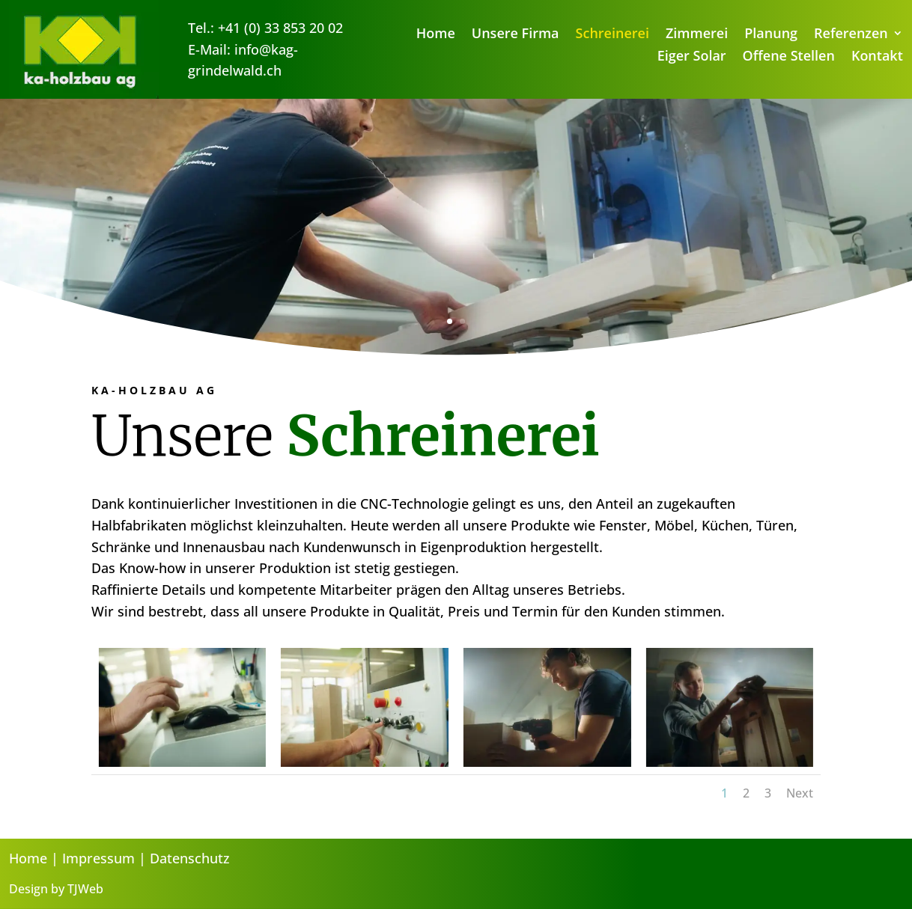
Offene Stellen (789, 57)
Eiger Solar (691, 57)
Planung (770, 35)
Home (435, 35)
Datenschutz (190, 858)
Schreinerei (612, 35)
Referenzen (851, 35)
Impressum (98, 858)
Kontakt (877, 57)
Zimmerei (697, 35)
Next (799, 793)
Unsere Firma (515, 35)
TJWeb (85, 889)
